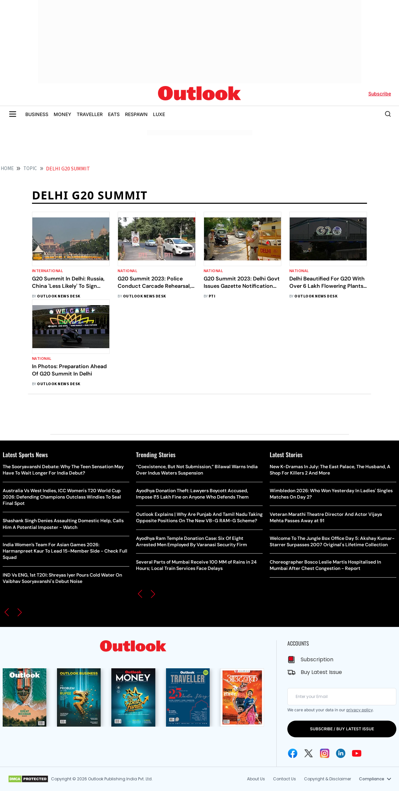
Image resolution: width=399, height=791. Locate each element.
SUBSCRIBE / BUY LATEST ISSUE (342, 728)
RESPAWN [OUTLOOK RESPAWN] (136, 114)
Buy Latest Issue (321, 672)
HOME (7, 168)
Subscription (317, 659)
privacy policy (359, 709)
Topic (30, 168)
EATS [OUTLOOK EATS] (114, 114)
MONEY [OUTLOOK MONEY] (62, 114)
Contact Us (284, 779)
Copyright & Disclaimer (327, 779)
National (127, 271)
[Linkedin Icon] (340, 753)
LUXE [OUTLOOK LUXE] (159, 114)
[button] (7, 612)
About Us (256, 779)
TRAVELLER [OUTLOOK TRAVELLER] (90, 114)
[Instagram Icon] (324, 753)
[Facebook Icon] (292, 753)
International (47, 271)
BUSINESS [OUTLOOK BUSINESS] (36, 114)
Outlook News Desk (58, 296)
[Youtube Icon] (356, 753)
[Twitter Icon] (308, 753)
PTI (212, 296)
